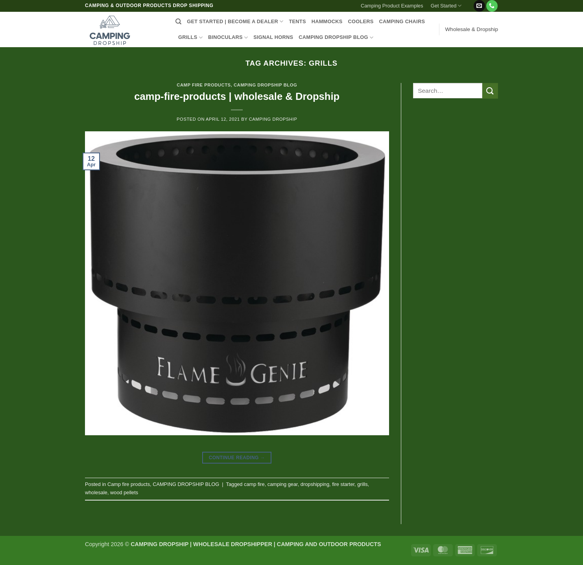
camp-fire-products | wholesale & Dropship (236, 96)
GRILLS (190, 37)
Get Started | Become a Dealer (235, 21)
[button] (469, 3)
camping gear (283, 484)
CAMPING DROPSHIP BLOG (336, 37)
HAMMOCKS (327, 21)
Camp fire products (204, 85)
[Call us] (492, 6)
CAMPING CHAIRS (402, 21)
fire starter (343, 484)
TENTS (297, 21)
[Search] (178, 21)
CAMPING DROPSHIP (273, 119)
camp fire (254, 484)
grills (362, 484)
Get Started (446, 5)
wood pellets (124, 492)
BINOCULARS (228, 37)
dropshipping (315, 484)
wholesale (96, 492)
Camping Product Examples (392, 6)
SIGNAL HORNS (273, 37)
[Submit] (490, 90)
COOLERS (361, 21)
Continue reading (237, 458)
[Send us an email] (479, 6)
